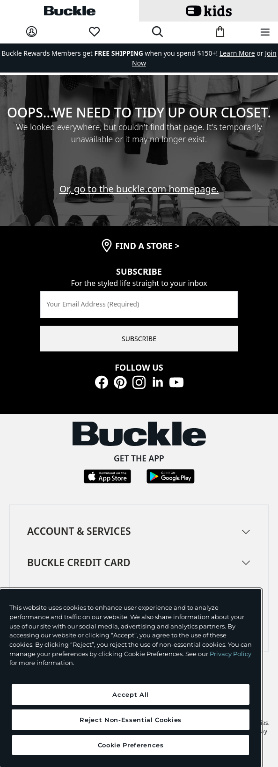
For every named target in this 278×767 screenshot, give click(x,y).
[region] (130, 678)
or (242, 53)
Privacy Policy (230, 653)
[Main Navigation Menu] (265, 32)
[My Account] (31, 32)
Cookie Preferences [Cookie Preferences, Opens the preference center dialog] (131, 745)
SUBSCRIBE (139, 338)
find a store (147, 245)
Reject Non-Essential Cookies (130, 719)
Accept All (130, 694)
